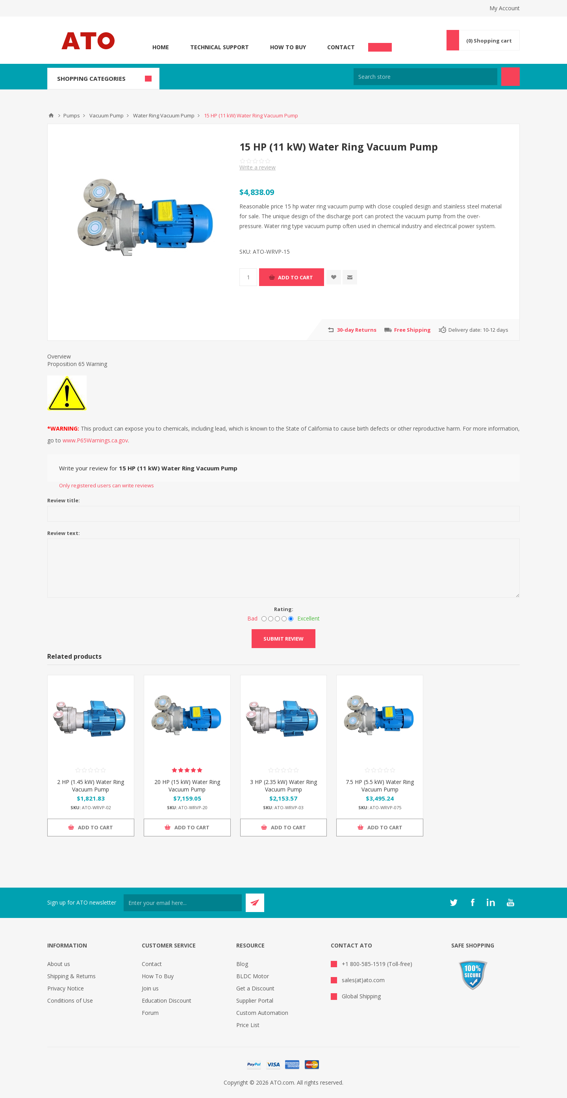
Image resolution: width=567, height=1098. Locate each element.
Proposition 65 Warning (77, 364)
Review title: (63, 500)
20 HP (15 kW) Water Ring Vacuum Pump (187, 785)
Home (160, 47)
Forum (150, 1012)
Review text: (63, 533)
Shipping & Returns (71, 976)
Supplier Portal (254, 1000)
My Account (504, 8)
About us (58, 964)
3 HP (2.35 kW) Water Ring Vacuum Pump (283, 785)
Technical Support (219, 47)
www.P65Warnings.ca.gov (95, 440)
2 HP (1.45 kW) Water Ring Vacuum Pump (90, 785)
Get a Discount (255, 988)
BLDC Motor (252, 976)
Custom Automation (262, 1012)
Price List (247, 1025)
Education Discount (166, 1000)
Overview (59, 356)
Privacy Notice (65, 988)
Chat (380, 45)
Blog (242, 964)
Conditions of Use (70, 1000)
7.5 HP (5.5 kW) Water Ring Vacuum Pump (380, 785)
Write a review (257, 167)
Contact (341, 47)
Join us (150, 988)
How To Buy (288, 47)
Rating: (283, 609)
